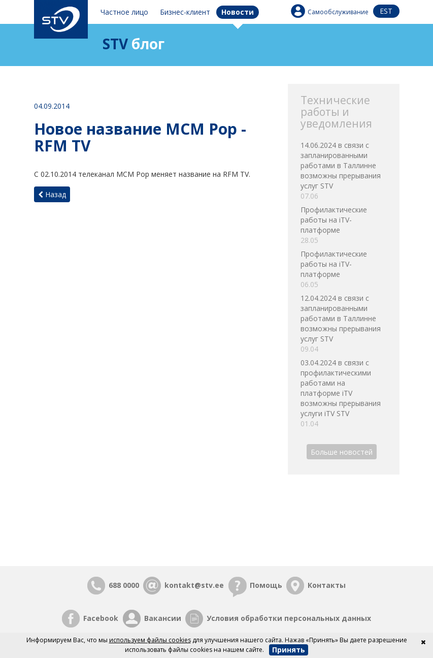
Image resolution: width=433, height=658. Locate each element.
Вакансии (162, 618)
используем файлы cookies (150, 640)
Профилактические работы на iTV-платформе (344, 225)
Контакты (327, 585)
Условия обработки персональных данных (289, 618)
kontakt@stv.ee (194, 585)
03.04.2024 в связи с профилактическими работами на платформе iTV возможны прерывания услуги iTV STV (344, 393)
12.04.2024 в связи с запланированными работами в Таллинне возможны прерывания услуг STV (344, 323)
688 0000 (124, 585)
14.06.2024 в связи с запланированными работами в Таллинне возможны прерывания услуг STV (344, 170)
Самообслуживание (338, 12)
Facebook (100, 618)
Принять (288, 649)
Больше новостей (342, 451)
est (386, 11)
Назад (52, 194)
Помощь (266, 585)
